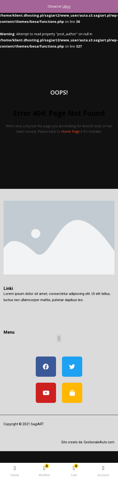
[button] (74, 471)
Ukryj (66, 6)
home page (70, 131)
